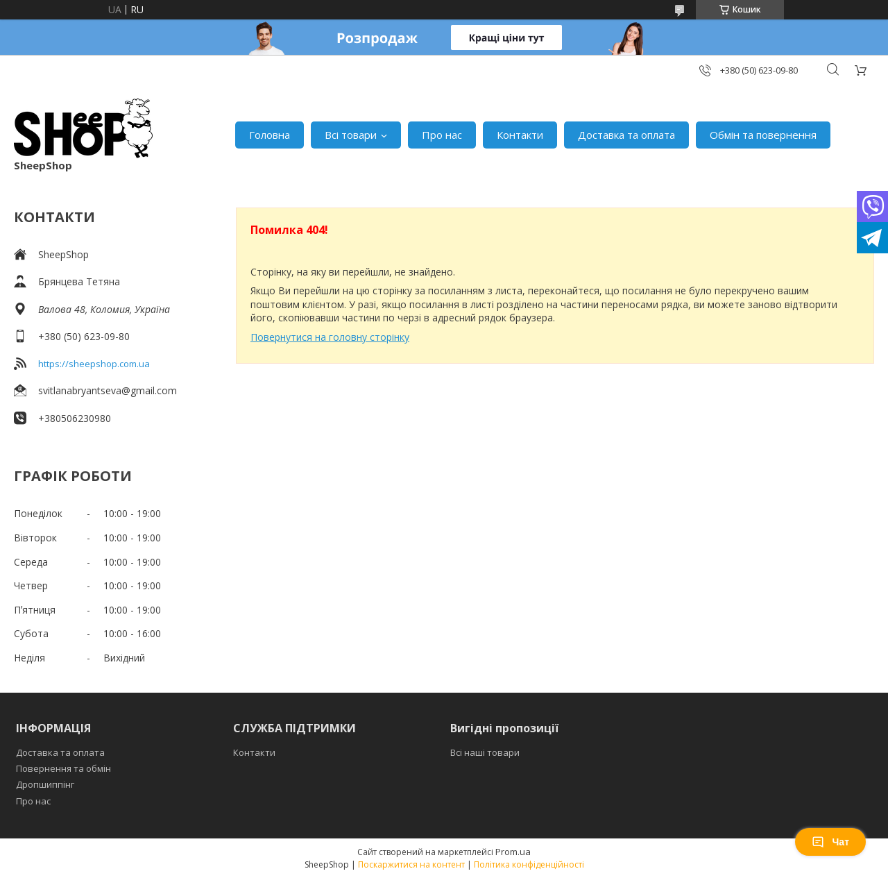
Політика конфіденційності (529, 864)
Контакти (520, 135)
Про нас (442, 135)
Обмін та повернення (763, 135)
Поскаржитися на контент (411, 864)
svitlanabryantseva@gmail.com (107, 390)
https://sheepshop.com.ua (94, 363)
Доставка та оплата (626, 135)
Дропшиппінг (45, 784)
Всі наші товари (485, 752)
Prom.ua (513, 851)
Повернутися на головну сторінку (329, 337)
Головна (269, 135)
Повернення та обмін (63, 768)
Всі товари (351, 135)
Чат (830, 842)
